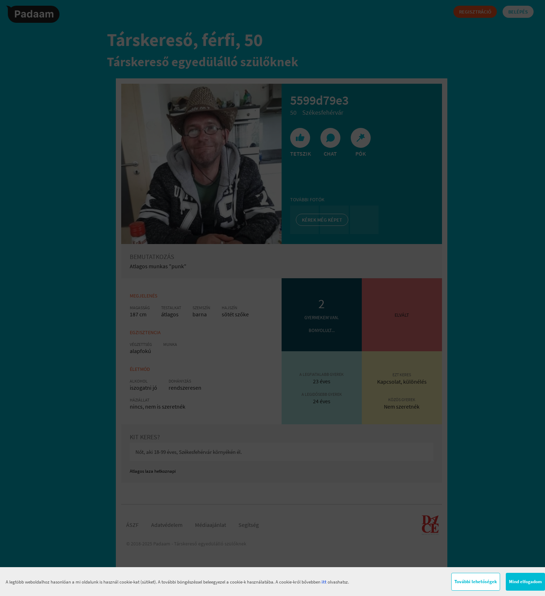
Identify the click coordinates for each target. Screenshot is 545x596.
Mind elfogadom (525, 582)
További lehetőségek (475, 582)
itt (324, 582)
